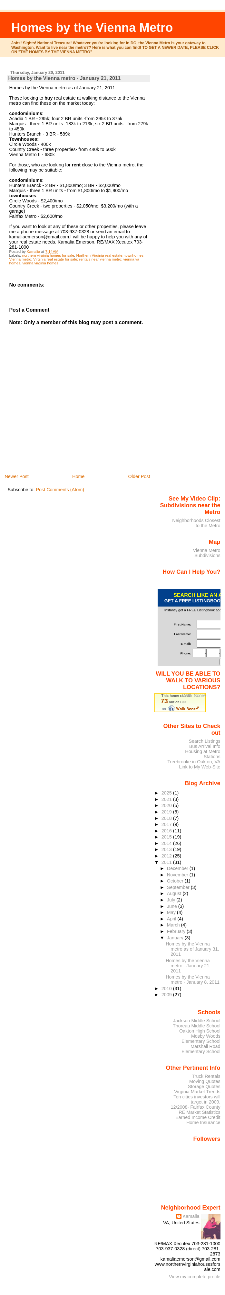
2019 (167, 811)
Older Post (139, 476)
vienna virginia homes (40, 263)
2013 (167, 849)
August (175, 893)
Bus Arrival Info (204, 746)
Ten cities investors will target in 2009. (196, 1099)
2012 (167, 855)
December (178, 868)
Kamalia (191, 1216)
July (171, 899)
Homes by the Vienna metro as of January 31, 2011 (192, 949)
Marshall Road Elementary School (200, 1049)
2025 (167, 792)
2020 (167, 805)
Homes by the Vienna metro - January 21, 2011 (188, 965)
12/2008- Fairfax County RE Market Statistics (195, 1109)
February (177, 931)
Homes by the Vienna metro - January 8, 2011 (193, 979)
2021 (167, 799)
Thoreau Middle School (196, 1025)
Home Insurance (203, 1122)
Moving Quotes (204, 1081)
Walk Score (194, 695)
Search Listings (204, 741)
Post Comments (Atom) (60, 489)
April (172, 918)
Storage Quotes (204, 1086)
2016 (167, 830)
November (178, 874)
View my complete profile (194, 1276)
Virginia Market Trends (197, 1091)
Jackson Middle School (196, 1020)
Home (78, 476)
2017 (167, 824)
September (179, 887)
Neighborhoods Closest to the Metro (196, 523)
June (172, 906)
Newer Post (16, 476)
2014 (167, 843)
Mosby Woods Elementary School (200, 1038)
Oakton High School (199, 1030)
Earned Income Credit (197, 1117)
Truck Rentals (206, 1076)
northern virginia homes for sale (48, 255)
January (176, 937)
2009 (167, 994)
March (174, 924)
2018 (167, 818)
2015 (167, 836)
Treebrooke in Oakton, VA (193, 761)
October (176, 880)
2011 (167, 862)
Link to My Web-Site (199, 766)
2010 (167, 988)
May (172, 912)
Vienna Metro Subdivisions (206, 553)
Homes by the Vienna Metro (92, 27)
